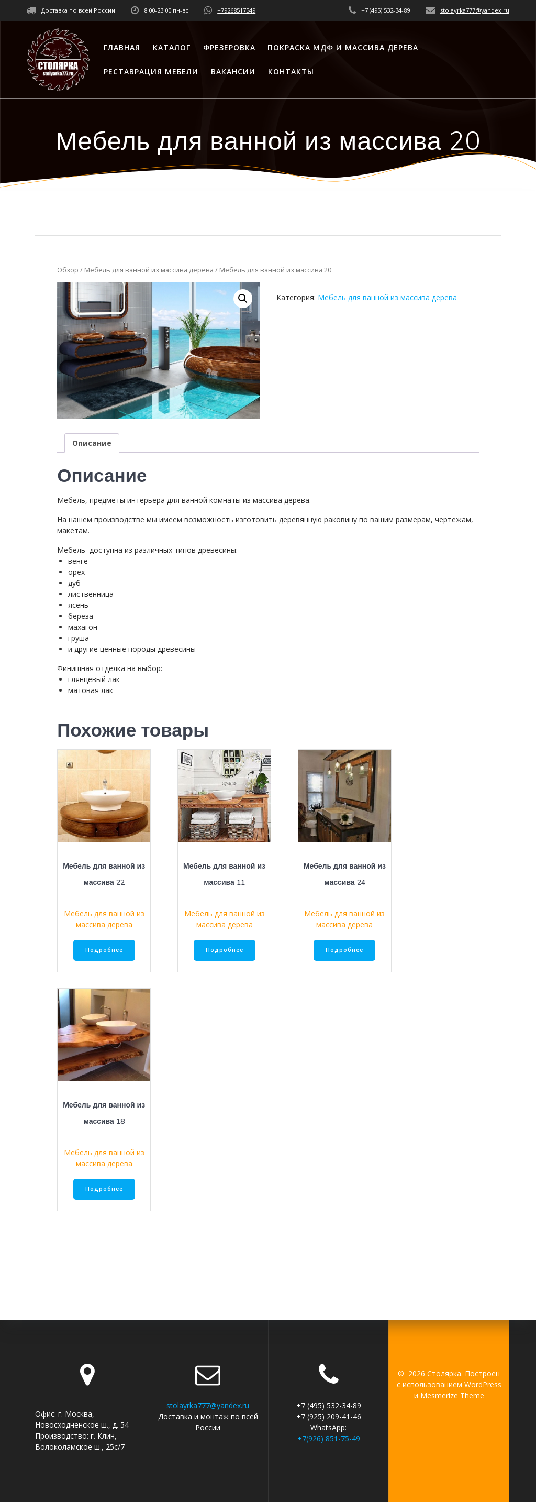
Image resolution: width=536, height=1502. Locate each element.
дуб (74, 583)
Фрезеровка (229, 47)
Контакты (291, 71)
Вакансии (233, 71)
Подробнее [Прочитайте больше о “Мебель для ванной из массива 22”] (104, 949)
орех (76, 572)
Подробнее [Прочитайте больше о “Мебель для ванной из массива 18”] (104, 1188)
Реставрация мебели (151, 71)
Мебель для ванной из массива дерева (149, 270)
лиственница (91, 594)
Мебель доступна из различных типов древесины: (147, 550)
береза (80, 616)
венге (78, 561)
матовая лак (90, 690)
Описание (91, 443)
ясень (78, 605)
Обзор (68, 270)
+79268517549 (236, 10)
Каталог (172, 47)
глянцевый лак (94, 679)
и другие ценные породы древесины (132, 649)
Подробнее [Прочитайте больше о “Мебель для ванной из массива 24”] (344, 949)
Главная (122, 47)
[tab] (91, 443)
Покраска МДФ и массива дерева (342, 47)
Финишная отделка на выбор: (109, 668)
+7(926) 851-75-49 (328, 1438)
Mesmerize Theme (452, 1395)
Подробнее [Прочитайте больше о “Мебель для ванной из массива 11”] (224, 949)
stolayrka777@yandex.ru (474, 10)
